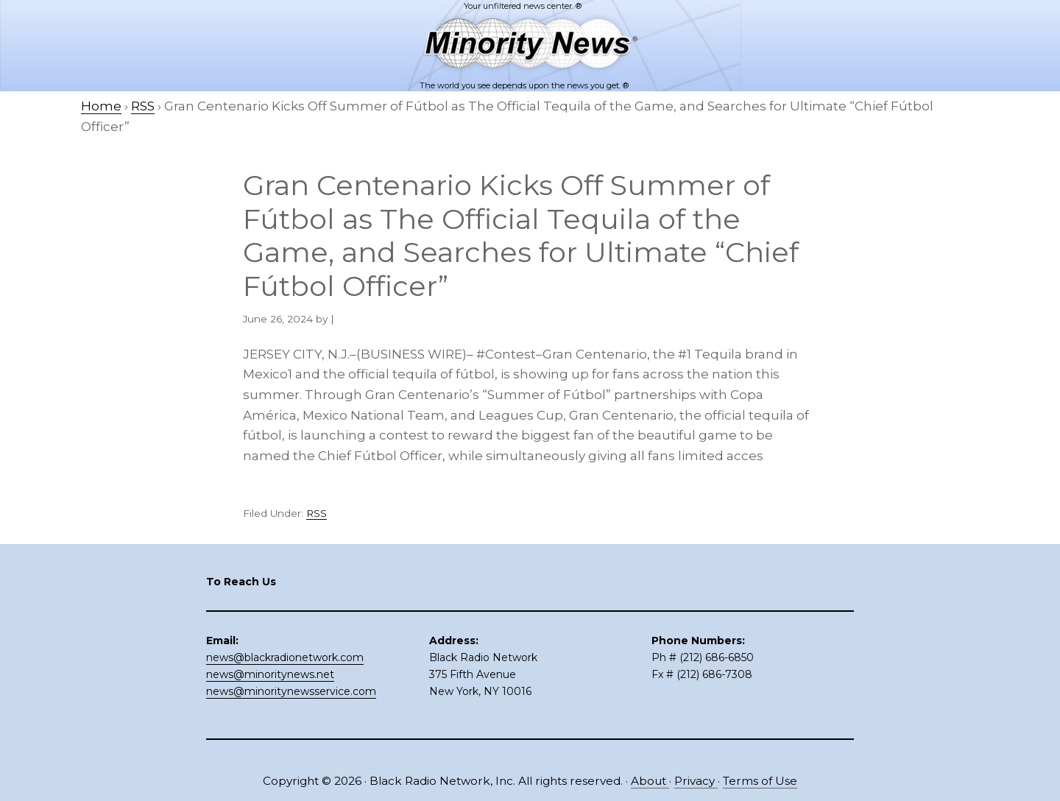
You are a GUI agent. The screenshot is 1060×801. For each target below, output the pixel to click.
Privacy (696, 781)
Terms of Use (760, 781)
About (650, 781)
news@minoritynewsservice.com (291, 691)
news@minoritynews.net (270, 674)
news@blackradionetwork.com (285, 657)
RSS (316, 513)
